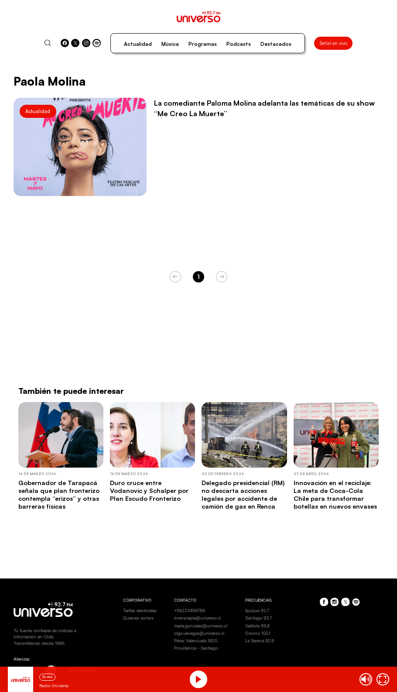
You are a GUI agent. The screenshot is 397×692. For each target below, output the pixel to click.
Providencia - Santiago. (196, 648)
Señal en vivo (333, 43)
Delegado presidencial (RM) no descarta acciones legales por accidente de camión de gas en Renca (243, 494)
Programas (202, 44)
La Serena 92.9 (259, 640)
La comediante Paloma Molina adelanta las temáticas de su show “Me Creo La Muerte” (264, 108)
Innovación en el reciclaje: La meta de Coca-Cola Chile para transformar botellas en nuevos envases (335, 494)
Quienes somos (138, 618)
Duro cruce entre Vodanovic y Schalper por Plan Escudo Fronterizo (149, 490)
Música (170, 44)
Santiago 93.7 (258, 618)
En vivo (47, 677)
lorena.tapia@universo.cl (197, 618)
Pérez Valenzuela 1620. (196, 640)
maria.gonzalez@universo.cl (200, 625)
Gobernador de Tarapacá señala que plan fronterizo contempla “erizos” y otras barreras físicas (58, 494)
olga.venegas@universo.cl (199, 633)
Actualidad (138, 44)
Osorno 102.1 (257, 633)
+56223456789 (189, 610)
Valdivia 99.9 (257, 625)
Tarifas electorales (140, 610)
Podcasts (238, 44)
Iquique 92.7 (257, 610)
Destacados (275, 44)
